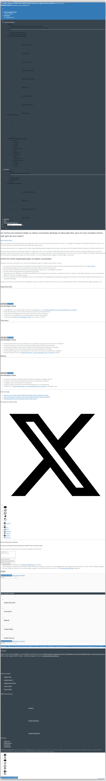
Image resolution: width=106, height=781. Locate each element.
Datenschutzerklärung (28, 566)
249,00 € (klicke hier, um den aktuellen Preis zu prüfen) (37, 352)
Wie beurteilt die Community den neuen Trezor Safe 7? (20, 399)
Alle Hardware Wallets (9, 779)
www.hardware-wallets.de (51, 657)
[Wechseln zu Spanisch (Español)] (22, 734)
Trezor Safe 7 (5, 320)
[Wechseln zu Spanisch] (8, 229)
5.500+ (22, 317)
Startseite (3, 647)
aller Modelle (10, 9)
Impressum (7, 748)
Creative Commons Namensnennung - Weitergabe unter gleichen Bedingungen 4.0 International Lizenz (73, 655)
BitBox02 (3, 356)
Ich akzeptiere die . (18, 566)
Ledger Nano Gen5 (6, 287)
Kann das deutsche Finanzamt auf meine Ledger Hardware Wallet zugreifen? (27, 397)
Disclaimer (7, 746)
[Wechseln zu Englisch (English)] (21, 722)
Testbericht (4, 304)
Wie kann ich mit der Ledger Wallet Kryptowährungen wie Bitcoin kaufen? (26, 395)
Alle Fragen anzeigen (18, 577)
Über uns (7, 742)
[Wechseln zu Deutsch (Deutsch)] (18, 709)
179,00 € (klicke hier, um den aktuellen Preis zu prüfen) (60, 310)
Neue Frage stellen (6, 577)
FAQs (9, 647)
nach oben (101, 778)
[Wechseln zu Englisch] (8, 227)
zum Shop (11, 304)
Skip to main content (7, 1)
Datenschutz (8, 744)
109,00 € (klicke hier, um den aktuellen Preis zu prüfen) (29, 386)
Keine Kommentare (6, 240)
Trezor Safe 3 (91, 266)
